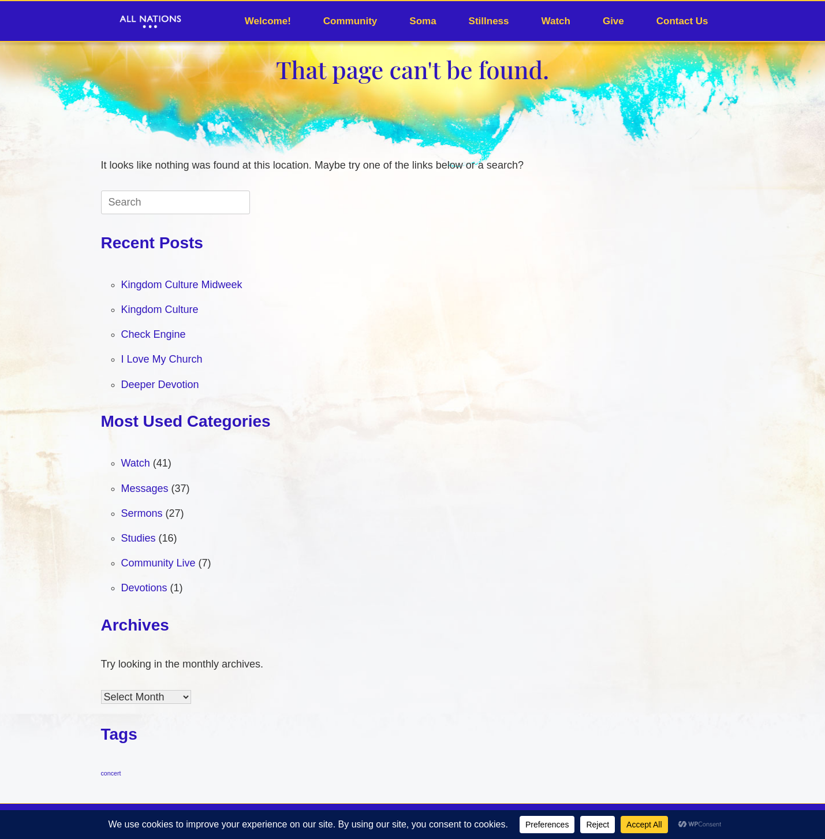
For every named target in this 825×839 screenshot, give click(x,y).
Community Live (158, 563)
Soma (422, 21)
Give (613, 21)
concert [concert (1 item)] (111, 773)
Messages (145, 488)
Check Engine (153, 334)
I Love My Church (162, 359)
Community (350, 21)
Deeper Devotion (160, 384)
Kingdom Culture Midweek (181, 284)
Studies (138, 538)
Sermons (142, 513)
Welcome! (268, 21)
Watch (556, 21)
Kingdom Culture (160, 309)
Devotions (144, 588)
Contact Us (682, 21)
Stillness (489, 21)
